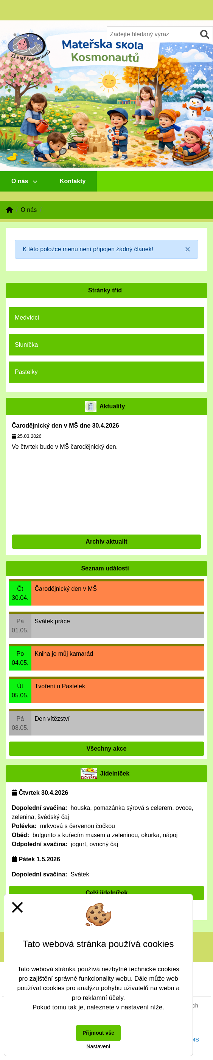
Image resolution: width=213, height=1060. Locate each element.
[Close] (187, 249)
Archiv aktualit (106, 541)
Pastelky (26, 372)
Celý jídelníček (106, 893)
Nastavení (98, 1046)
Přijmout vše (98, 1033)
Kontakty (73, 181)
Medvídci (27, 317)
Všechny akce (107, 748)
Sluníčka (26, 344)
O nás (24, 181)
